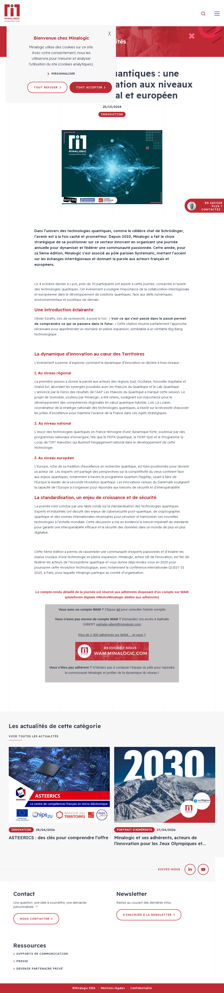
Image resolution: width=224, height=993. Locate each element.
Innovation (112, 114)
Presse (22, 961)
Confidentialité (141, 988)
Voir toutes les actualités (34, 736)
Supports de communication (42, 953)
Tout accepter (90, 87)
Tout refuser (47, 87)
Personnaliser (61, 73)
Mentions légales (113, 988)
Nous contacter (36, 918)
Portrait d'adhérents (134, 829)
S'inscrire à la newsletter (149, 914)
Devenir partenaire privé (39, 968)
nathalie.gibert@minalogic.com (118, 624)
